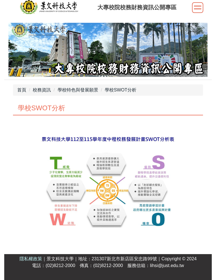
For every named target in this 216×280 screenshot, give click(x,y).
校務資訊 (42, 90)
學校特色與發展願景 (78, 90)
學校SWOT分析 (120, 90)
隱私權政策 (30, 258)
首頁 (21, 90)
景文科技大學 (60, 258)
